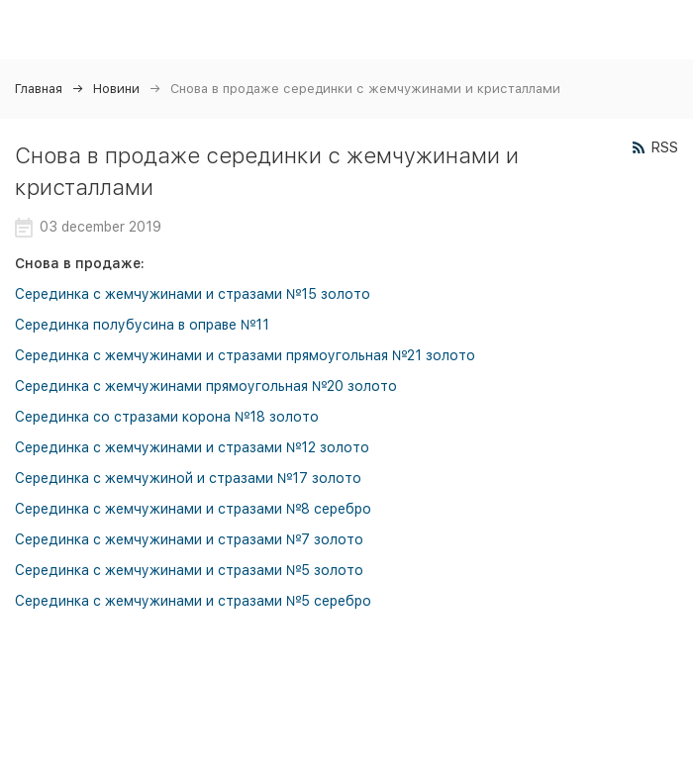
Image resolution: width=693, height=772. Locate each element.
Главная (38, 88)
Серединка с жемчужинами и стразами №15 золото (192, 294)
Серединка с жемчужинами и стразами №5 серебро (193, 601)
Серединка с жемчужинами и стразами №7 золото (189, 539)
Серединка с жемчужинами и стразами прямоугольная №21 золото (245, 355)
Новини (116, 88)
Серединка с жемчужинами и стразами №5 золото (189, 570)
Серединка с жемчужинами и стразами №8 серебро (193, 509)
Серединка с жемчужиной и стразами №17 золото (188, 478)
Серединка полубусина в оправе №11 (142, 325)
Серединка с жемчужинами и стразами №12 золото (192, 447)
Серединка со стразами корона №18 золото (167, 417)
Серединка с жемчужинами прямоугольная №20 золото (206, 386)
